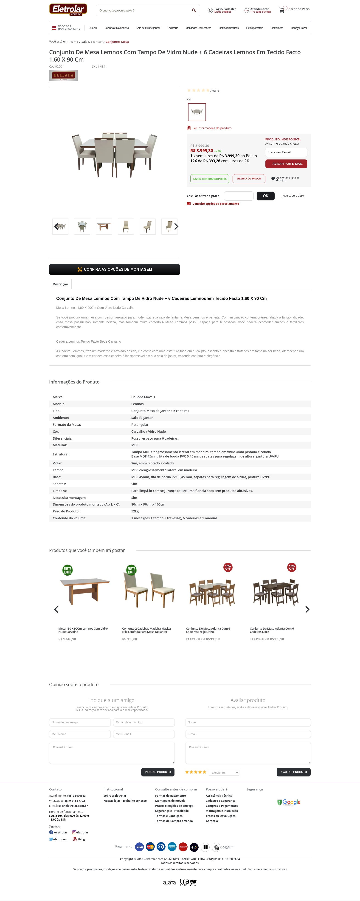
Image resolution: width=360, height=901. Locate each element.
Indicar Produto (158, 772)
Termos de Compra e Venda (174, 821)
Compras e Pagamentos (222, 806)
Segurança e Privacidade (172, 811)
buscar (194, 10)
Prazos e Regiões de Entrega (174, 806)
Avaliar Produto (294, 772)
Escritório (173, 28)
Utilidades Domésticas (198, 28)
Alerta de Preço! (249, 179)
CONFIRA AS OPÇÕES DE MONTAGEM (118, 269)
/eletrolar (60, 832)
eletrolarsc (60, 839)
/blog (81, 839)
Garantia (212, 821)
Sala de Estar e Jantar (148, 28)
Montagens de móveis (170, 801)
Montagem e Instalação (222, 811)
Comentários (112, 753)
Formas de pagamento (170, 796)
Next (174, 226)
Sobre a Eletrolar (115, 796)
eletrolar (82, 832)
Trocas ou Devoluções (220, 816)
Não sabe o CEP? (293, 196)
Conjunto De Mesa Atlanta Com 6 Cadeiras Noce (272, 630)
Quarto (93, 28)
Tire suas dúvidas (261, 11)
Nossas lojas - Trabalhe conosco (125, 801)
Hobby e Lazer (299, 28)
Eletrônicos (277, 28)
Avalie (214, 90)
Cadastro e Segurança (220, 801)
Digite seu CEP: (204, 196)
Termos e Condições (169, 816)
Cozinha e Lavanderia (117, 28)
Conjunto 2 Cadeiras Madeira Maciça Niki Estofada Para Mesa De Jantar (146, 630)
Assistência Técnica (219, 796)
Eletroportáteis (254, 28)
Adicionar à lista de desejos (287, 179)
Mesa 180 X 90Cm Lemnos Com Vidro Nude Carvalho (83, 630)
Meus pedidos (222, 11)
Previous (55, 226)
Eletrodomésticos (228, 28)
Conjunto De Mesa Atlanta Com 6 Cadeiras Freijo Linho (208, 630)
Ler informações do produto (212, 128)
